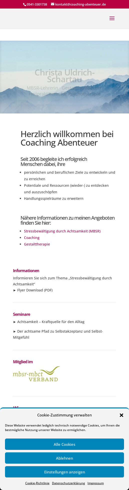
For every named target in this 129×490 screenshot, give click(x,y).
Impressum (96, 483)
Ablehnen (64, 458)
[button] (121, 415)
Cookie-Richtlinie (37, 483)
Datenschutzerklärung (68, 483)
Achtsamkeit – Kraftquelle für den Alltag (50, 321)
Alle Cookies (64, 444)
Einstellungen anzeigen (64, 471)
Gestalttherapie (37, 244)
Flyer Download (30, 290)
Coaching (32, 237)
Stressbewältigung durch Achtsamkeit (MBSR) (62, 231)
